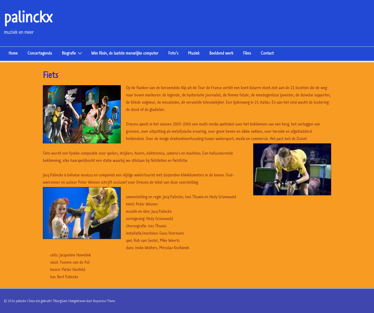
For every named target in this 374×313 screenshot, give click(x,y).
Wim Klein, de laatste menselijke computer (124, 53)
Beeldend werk (221, 53)
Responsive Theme (104, 301)
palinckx (28, 16)
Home (13, 53)
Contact (267, 53)
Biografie (72, 52)
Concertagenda (40, 53)
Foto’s (173, 53)
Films (247, 53)
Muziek (193, 53)
